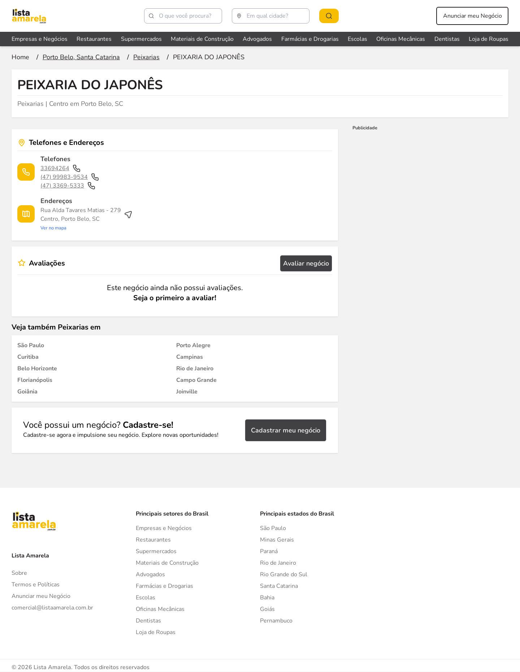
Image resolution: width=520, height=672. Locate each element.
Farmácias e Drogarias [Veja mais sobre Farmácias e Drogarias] (310, 39)
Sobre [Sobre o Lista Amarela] (19, 573)
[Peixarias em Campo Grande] (196, 380)
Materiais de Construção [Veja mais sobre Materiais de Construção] (202, 39)
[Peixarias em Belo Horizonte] (37, 368)
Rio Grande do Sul (283, 574)
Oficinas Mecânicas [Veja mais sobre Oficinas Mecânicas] (400, 39)
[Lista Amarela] (29, 16)
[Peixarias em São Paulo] (30, 345)
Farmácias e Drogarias (164, 586)
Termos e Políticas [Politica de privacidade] (36, 585)
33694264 (60, 168)
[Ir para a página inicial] (20, 57)
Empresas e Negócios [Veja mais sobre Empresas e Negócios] (40, 39)
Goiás (267, 609)
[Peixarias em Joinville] (187, 392)
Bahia (267, 598)
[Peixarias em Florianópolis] (34, 380)
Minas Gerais (277, 540)
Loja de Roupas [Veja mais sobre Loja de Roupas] (488, 39)
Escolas (145, 598)
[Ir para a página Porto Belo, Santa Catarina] (81, 57)
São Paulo (273, 528)
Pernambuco (276, 621)
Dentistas (148, 621)
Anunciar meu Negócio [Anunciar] (41, 596)
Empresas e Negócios (164, 528)
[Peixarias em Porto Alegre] (193, 345)
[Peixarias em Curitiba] (28, 357)
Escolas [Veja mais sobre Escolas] (357, 39)
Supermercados (156, 551)
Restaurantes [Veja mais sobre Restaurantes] (94, 39)
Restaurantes (153, 540)
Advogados (150, 574)
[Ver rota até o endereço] (86, 219)
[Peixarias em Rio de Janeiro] (194, 368)
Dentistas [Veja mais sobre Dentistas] (447, 39)
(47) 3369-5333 (68, 185)
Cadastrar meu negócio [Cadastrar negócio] (285, 430)
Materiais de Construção (167, 563)
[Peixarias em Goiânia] (27, 392)
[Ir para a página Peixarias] (146, 57)
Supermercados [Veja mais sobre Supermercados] (141, 39)
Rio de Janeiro (278, 563)
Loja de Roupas (156, 632)
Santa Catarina (279, 586)
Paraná (269, 551)
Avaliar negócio (306, 263)
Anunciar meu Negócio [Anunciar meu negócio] (472, 16)
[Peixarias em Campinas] (189, 357)
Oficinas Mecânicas (160, 609)
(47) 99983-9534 (69, 177)
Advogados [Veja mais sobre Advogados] (257, 39)
